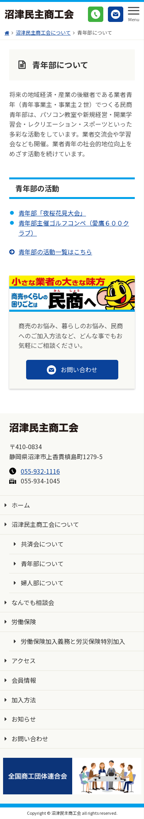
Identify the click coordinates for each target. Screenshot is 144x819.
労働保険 (24, 621)
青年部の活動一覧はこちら (55, 251)
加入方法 (24, 699)
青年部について (42, 563)
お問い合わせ (30, 738)
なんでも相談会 (33, 602)
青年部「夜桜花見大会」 (52, 212)
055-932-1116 (40, 471)
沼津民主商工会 (39, 14)
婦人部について (42, 582)
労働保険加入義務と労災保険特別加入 (73, 641)
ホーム (21, 505)
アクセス (24, 660)
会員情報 (24, 680)
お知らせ (24, 719)
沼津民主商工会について (45, 524)
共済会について (42, 543)
